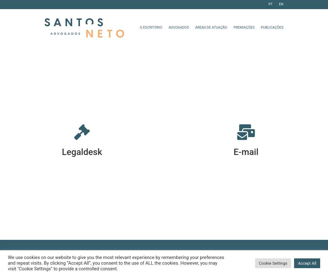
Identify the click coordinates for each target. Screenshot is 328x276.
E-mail (245, 152)
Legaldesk (82, 152)
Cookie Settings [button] (273, 263)
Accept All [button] (307, 263)
